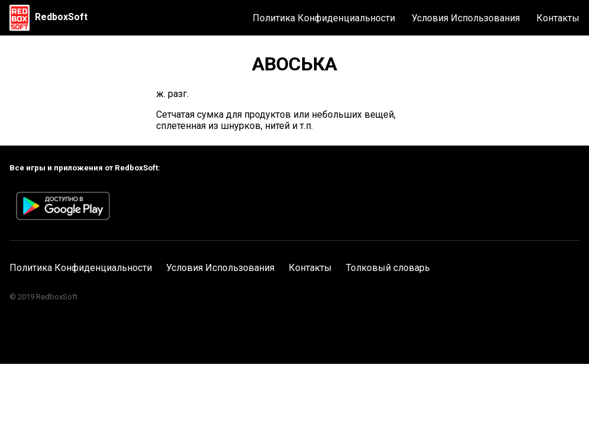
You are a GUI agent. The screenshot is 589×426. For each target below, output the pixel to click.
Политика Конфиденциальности (324, 18)
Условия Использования (466, 18)
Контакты (558, 18)
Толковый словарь (388, 267)
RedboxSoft (61, 16)
